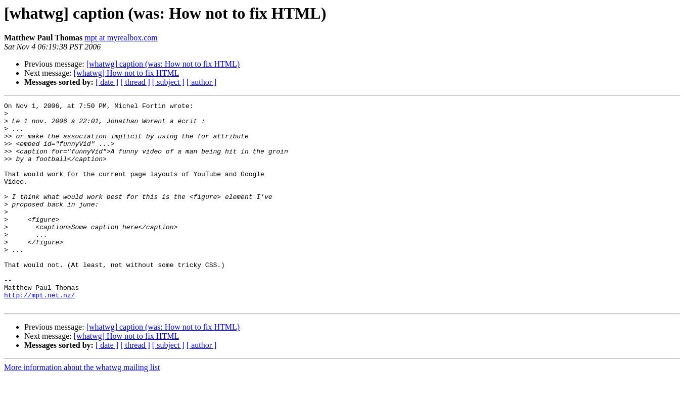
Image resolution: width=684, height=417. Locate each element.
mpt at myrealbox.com (120, 37)
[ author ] (202, 82)
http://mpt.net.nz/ (39, 334)
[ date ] (107, 82)
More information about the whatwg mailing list (82, 408)
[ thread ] (135, 82)
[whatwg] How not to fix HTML (126, 73)
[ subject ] (168, 82)
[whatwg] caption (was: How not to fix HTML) (163, 64)
